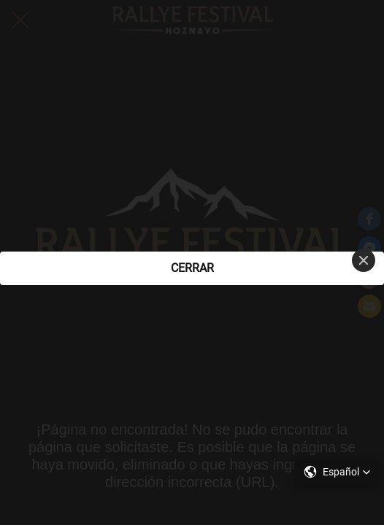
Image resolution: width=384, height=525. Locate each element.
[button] (337, 471)
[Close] (363, 260)
